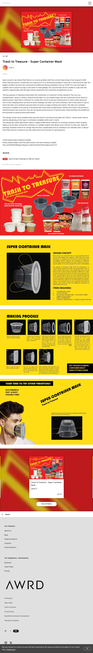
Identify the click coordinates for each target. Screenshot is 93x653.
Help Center (8, 603)
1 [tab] (40, 50)
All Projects (8, 598)
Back (7, 514)
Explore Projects (10, 539)
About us (7, 531)
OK (87, 649)
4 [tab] (52, 50)
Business (7, 563)
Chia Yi (11, 68)
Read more (11, 650)
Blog (6, 535)
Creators (7, 543)
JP (5, 631)
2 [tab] (44, 50)
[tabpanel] (46, 29)
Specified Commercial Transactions (16, 616)
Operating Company (11, 621)
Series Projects (10, 548)
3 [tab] (48, 50)
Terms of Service (10, 607)
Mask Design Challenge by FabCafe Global (24, 159)
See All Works (46, 504)
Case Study (8, 567)
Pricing (6, 571)
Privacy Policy (9, 612)
